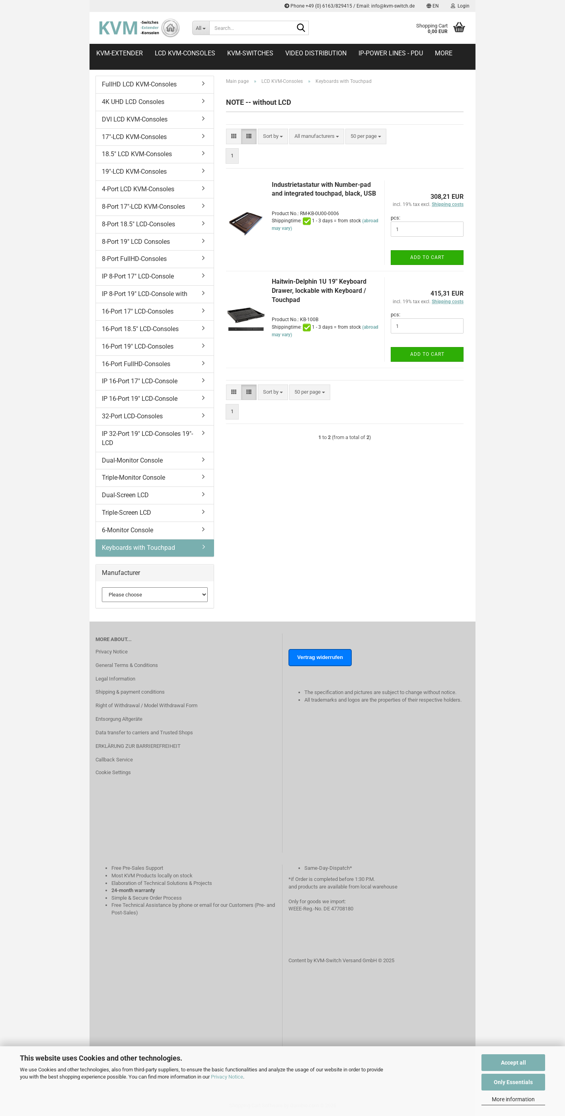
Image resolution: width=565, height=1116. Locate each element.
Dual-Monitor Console (132, 460)
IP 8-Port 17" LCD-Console (138, 276)
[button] (433, 6)
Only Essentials (513, 1082)
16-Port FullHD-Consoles (136, 364)
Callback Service (114, 760)
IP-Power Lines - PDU (390, 53)
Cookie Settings (113, 772)
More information (513, 1099)
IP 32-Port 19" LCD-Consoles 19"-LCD (147, 438)
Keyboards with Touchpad (138, 547)
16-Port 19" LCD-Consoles (137, 346)
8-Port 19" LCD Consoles (136, 241)
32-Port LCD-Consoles (132, 416)
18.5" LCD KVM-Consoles (137, 154)
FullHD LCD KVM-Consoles (139, 84)
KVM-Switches (250, 53)
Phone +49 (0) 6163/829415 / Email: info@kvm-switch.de (349, 6)
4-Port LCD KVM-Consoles (138, 189)
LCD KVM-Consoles (185, 53)
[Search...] (200, 28)
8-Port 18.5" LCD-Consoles (138, 224)
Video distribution (316, 53)
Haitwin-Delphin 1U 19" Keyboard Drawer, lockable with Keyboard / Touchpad (319, 291)
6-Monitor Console (127, 530)
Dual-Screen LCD (125, 495)
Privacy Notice (227, 1077)
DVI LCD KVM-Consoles (135, 119)
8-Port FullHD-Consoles (134, 259)
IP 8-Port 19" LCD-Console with (144, 294)
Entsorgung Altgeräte (118, 719)
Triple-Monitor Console (133, 477)
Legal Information (115, 679)
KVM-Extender (119, 53)
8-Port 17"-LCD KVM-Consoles (143, 206)
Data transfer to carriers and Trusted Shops (144, 733)
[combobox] (273, 136)
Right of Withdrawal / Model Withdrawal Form (146, 705)
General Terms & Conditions (126, 665)
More (443, 53)
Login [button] (460, 6)
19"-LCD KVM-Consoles (134, 171)
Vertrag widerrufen (320, 657)
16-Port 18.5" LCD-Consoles (140, 329)
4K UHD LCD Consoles (133, 102)
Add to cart (427, 257)
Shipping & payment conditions (130, 692)
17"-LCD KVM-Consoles (134, 137)
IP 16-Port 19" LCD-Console (139, 398)
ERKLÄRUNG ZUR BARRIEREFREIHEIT (138, 746)
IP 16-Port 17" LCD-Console (139, 381)
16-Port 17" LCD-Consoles (137, 311)
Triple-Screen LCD (126, 512)
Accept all (513, 1062)
